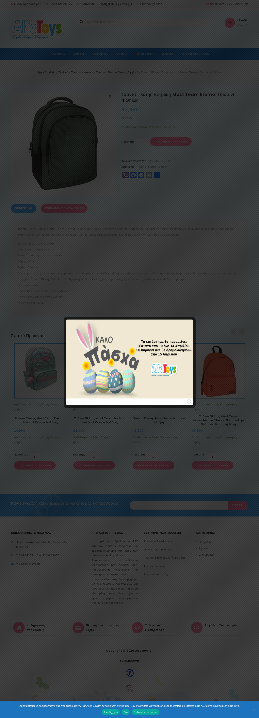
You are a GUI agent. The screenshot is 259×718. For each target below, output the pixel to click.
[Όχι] (254, 709)
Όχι (126, 712)
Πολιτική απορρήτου (145, 712)
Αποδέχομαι (111, 712)
